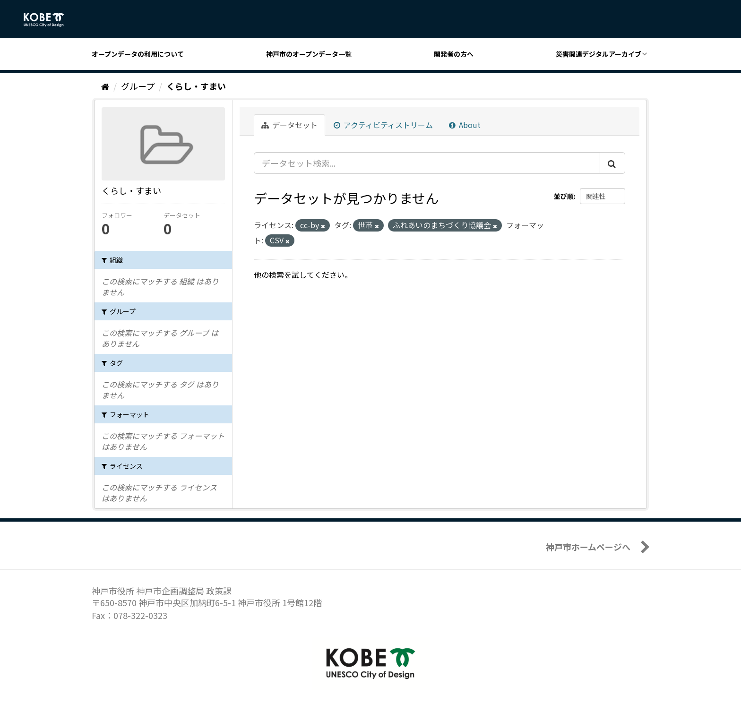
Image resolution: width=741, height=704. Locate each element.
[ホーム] (105, 86)
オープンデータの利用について (138, 54)
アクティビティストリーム (383, 124)
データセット (289, 124)
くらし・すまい (196, 86)
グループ (138, 86)
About (465, 124)
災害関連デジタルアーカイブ (598, 54)
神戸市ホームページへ (588, 547)
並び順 (564, 196)
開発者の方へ (454, 54)
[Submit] (612, 163)
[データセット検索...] (427, 163)
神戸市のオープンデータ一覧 (309, 54)
